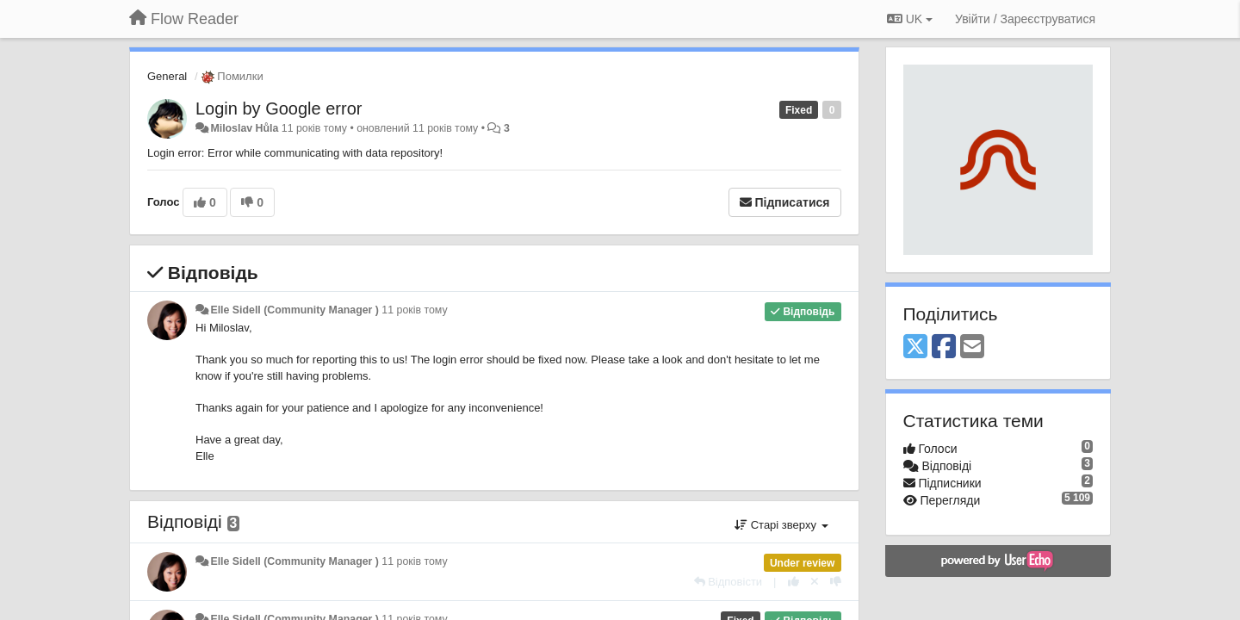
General (167, 76)
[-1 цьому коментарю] (835, 581)
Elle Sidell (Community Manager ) (294, 310)
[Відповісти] (728, 581)
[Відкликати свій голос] (814, 581)
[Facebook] (944, 347)
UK (910, 19)
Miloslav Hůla (244, 128)
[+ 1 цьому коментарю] (793, 581)
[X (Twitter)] (915, 347)
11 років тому (414, 310)
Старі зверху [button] (781, 524)
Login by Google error (278, 108)
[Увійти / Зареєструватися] (1025, 19)
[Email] (972, 347)
